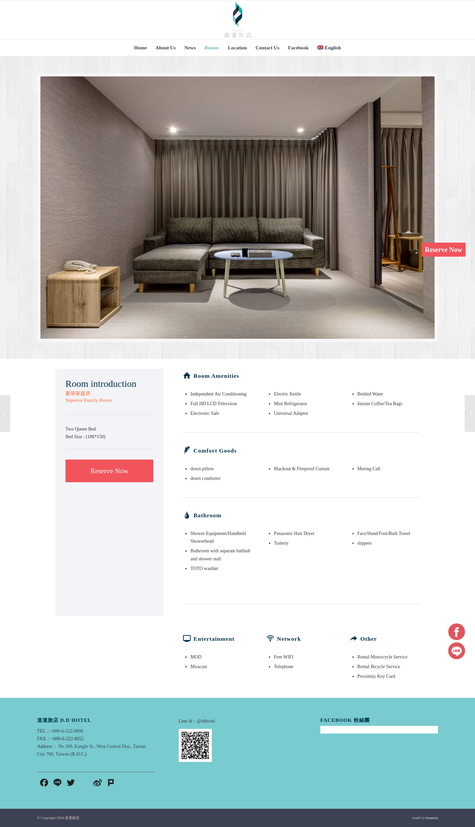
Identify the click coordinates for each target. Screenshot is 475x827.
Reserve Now (443, 249)
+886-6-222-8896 (67, 731)
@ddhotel (206, 721)
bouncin (432, 818)
